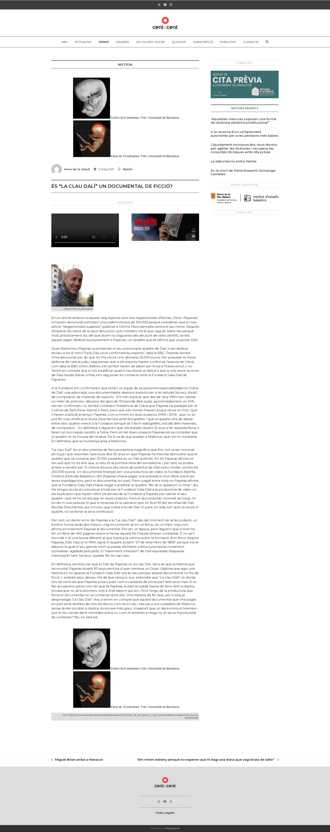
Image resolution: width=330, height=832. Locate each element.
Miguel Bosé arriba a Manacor (77, 760)
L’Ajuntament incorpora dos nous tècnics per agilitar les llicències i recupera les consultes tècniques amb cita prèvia (244, 148)
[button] (267, 42)
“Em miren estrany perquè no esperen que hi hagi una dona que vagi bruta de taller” (208, 760)
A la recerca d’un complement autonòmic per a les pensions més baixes (244, 134)
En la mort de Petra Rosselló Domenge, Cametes (243, 172)
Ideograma (172, 828)
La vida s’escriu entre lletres (234, 161)
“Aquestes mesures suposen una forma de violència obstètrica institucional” (243, 121)
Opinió (127, 169)
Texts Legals (165, 812)
